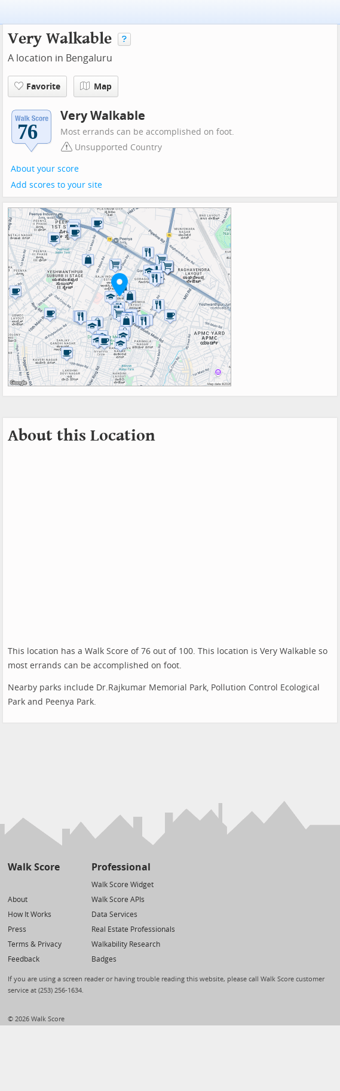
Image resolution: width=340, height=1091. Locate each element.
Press (17, 929)
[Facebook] (33, 884)
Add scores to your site (56, 185)
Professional (121, 867)
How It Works (29, 914)
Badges (104, 959)
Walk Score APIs (118, 899)
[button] (119, 284)
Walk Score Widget (122, 885)
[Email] (52, 884)
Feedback (23, 959)
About (17, 899)
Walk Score (34, 867)
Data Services (114, 914)
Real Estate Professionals (133, 929)
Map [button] (96, 86)
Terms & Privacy (35, 944)
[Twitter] (15, 884)
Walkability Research (125, 944)
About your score (45, 169)
